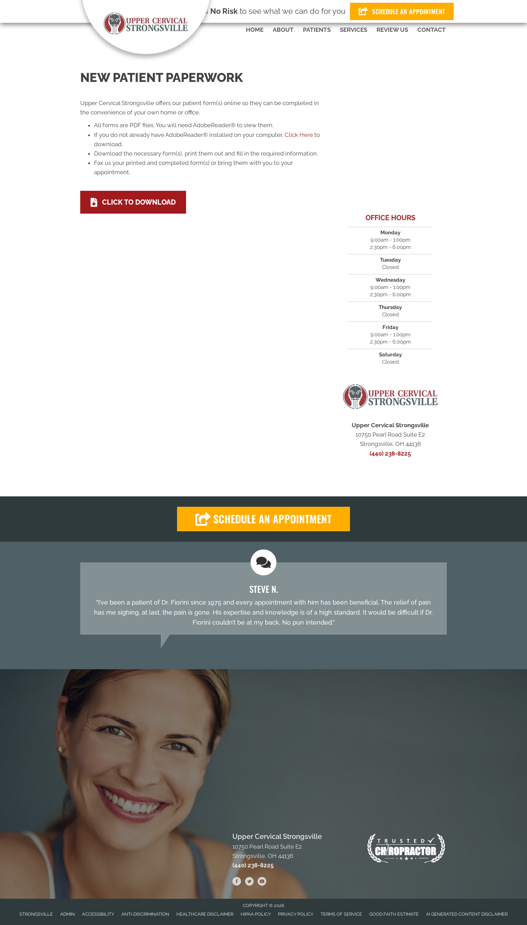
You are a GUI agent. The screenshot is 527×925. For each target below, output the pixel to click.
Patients (317, 29)
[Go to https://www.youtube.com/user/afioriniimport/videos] (261, 882)
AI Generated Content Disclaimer (467, 914)
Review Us (392, 29)
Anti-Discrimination (145, 914)
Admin (67, 914)
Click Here (299, 134)
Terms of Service (341, 914)
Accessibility (98, 914)
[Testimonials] (263, 598)
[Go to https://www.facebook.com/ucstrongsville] (236, 882)
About (283, 29)
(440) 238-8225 (390, 453)
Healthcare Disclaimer (204, 914)
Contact (431, 29)
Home (255, 29)
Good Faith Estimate (394, 914)
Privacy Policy (295, 914)
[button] (263, 519)
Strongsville (36, 914)
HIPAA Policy (256, 914)
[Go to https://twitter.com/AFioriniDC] (249, 882)
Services (353, 29)
